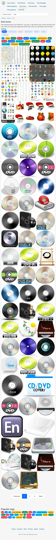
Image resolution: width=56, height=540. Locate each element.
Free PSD (21, 10)
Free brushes (33, 6)
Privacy (30, 529)
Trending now (12, 31)
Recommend (28, 31)
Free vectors (11, 3)
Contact (41, 529)
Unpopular (5, 35)
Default (4, 31)
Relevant (36, 31)
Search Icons (7, 14)
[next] (41, 496)
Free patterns (11, 10)
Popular (44, 31)
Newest (21, 31)
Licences (19, 529)
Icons (8, 18)
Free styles (43, 6)
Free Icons (22, 6)
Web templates (12, 6)
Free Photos (21, 3)
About (36, 529)
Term (25, 529)
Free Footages (41, 3)
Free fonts (31, 3)
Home (3, 18)
